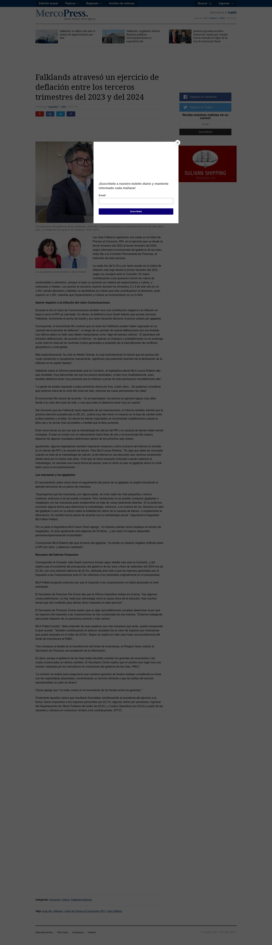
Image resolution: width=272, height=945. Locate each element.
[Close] (177, 142)
